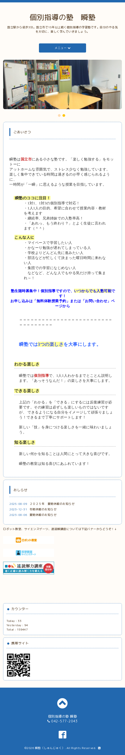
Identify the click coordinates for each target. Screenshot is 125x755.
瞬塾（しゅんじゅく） (50, 748)
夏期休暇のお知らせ (43, 515)
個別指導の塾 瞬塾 (63, 17)
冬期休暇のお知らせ (43, 509)
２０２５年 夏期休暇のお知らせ (52, 504)
